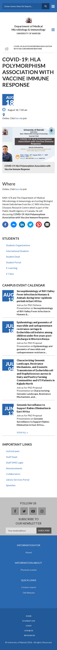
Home (28, 616)
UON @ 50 (28, 631)
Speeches (11, 485)
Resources (29, 635)
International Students (17, 251)
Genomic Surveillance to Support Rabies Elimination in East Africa (34, 408)
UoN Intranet (12, 451)
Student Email (13, 256)
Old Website (29, 592)
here (17, 118)
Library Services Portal (17, 479)
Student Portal (13, 262)
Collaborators (13, 474)
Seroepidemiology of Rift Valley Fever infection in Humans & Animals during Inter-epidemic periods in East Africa (36, 296)
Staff (29, 626)
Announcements (14, 468)
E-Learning (11, 268)
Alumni (28, 552)
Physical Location (29, 570)
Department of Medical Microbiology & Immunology (28, 28)
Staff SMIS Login (14, 462)
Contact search (28, 587)
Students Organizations (18, 245)
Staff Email (11, 457)
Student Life (28, 621)
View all (21, 432)
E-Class (10, 273)
